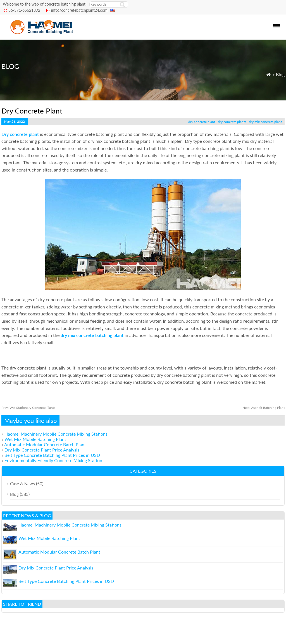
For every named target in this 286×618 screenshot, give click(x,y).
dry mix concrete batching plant (92, 335)
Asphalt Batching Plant (263, 407)
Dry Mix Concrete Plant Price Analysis (41, 449)
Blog (280, 74)
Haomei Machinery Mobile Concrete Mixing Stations (56, 433)
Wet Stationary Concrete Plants (28, 407)
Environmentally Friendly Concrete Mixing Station (53, 460)
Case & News (22, 483)
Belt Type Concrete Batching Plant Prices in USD (52, 455)
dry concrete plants (232, 122)
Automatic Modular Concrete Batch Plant (45, 444)
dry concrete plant (201, 122)
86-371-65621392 (24, 10)
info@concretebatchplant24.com (79, 10)
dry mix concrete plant (265, 122)
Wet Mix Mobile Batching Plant (35, 439)
